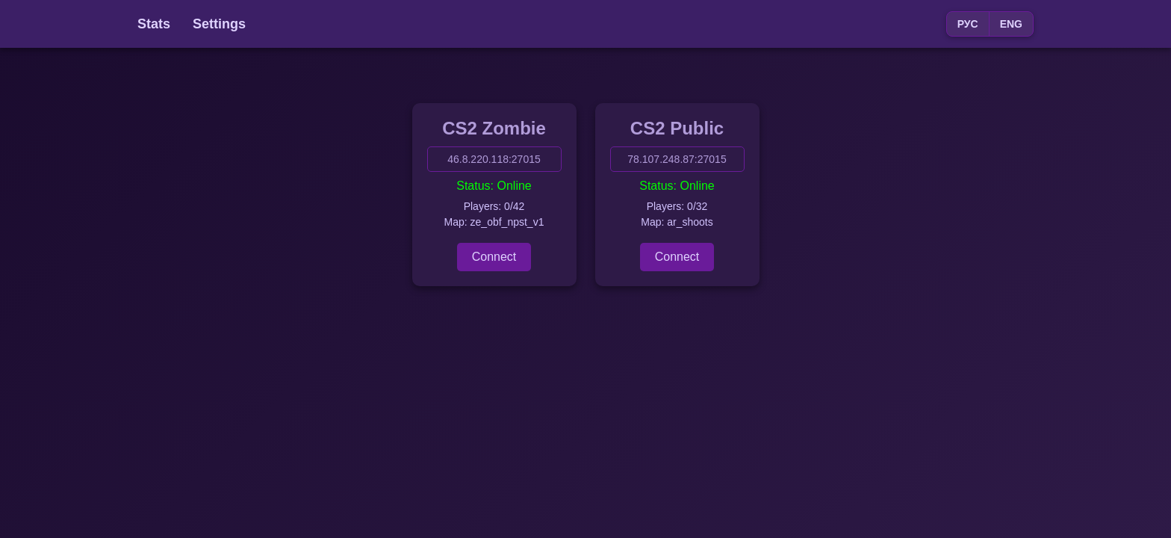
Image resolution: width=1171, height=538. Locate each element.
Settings (219, 23)
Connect (494, 256)
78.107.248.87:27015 (676, 159)
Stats (153, 23)
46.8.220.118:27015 (494, 159)
